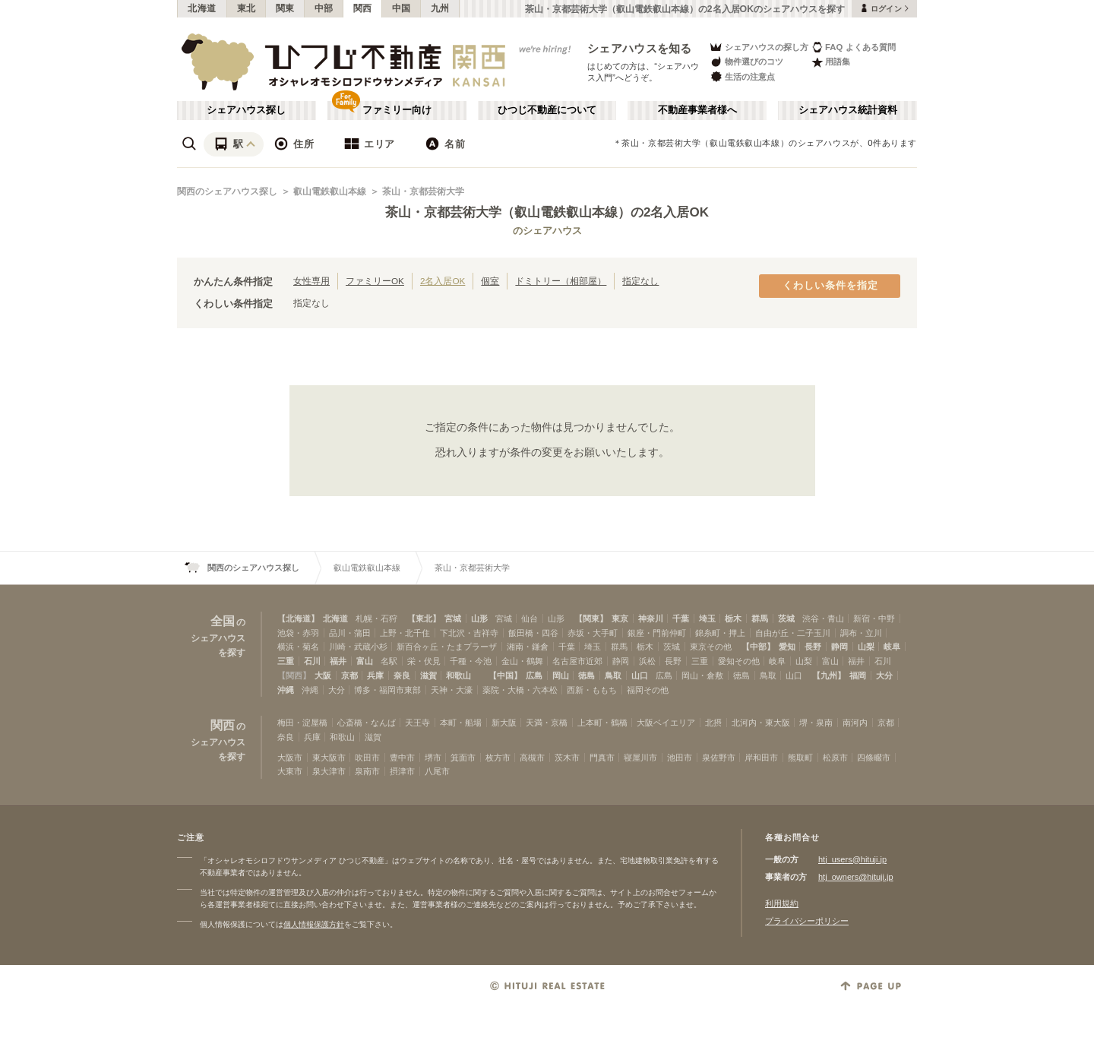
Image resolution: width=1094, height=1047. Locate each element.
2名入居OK (442, 281)
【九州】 (829, 675)
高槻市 (532, 757)
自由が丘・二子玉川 (792, 632)
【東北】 (424, 618)
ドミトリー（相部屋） (560, 281)
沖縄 (285, 689)
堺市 (433, 757)
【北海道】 (298, 618)
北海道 (202, 8)
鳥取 (613, 675)
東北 (246, 8)
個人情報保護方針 (313, 924)
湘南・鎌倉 (528, 646)
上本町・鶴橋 (602, 722)
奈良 (402, 675)
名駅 (389, 661)
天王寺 (417, 722)
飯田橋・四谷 (533, 632)
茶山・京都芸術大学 (423, 191)
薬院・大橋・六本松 (520, 689)
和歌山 (458, 675)
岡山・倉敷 (702, 675)
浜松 (647, 661)
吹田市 (367, 757)
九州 (440, 8)
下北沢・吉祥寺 (469, 632)
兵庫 (375, 675)
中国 (401, 8)
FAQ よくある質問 (853, 46)
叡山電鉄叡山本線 (329, 191)
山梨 (866, 646)
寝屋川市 (640, 757)
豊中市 (402, 757)
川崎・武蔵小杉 (358, 646)
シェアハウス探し (246, 110)
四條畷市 (873, 757)
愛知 (787, 646)
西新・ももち (592, 689)
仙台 (529, 618)
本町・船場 (461, 722)
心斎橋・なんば (366, 722)
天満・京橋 (547, 722)
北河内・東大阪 (761, 722)
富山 (364, 661)
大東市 (289, 771)
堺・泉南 (816, 722)
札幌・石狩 (376, 618)
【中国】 (505, 675)
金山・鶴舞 (522, 661)
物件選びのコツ (746, 62)
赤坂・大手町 (593, 632)
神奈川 (650, 618)
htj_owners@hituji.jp (855, 876)
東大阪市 (329, 757)
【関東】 (591, 618)
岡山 (560, 675)
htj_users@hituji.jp (852, 859)
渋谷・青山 (823, 618)
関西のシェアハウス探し (227, 191)
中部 (324, 8)
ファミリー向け (397, 110)
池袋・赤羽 (298, 632)
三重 (285, 661)
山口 (639, 675)
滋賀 (428, 675)
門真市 (602, 757)
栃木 (733, 618)
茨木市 (567, 757)
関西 (362, 8)
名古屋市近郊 (577, 661)
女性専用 (311, 281)
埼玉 (707, 618)
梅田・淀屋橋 (302, 722)
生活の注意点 (742, 76)
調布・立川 (861, 632)
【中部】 (758, 646)
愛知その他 (739, 661)
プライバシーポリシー (807, 920)
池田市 (679, 757)
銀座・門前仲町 (657, 632)
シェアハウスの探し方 (758, 46)
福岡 (857, 675)
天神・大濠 (452, 689)
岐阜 (892, 646)
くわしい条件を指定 (830, 285)
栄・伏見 (424, 661)
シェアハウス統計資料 (847, 110)
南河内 (855, 722)
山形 (479, 618)
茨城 (786, 618)
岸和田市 (761, 757)
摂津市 (402, 771)
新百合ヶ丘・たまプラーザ (447, 646)
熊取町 (800, 757)
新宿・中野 (874, 618)
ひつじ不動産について (547, 110)
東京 (620, 618)
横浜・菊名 (298, 646)
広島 (534, 675)
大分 (884, 675)
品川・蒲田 (350, 632)
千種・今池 (471, 661)
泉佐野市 (718, 757)
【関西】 (294, 675)
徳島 (586, 675)
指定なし (640, 281)
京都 (349, 675)
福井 (338, 661)
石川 (312, 661)
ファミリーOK (375, 281)
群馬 (759, 618)
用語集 (830, 62)
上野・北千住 (405, 632)
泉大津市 (329, 771)
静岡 (839, 646)
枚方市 (498, 757)
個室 (490, 281)
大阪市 (289, 757)
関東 (285, 8)
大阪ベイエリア (666, 722)
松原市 (835, 757)
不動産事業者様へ (697, 110)
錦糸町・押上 (720, 632)
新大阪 (504, 722)
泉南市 (367, 771)
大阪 (323, 675)
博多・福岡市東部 (387, 689)
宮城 (452, 618)
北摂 (713, 722)
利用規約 (781, 903)
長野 (813, 646)
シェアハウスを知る (639, 48)
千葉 (680, 618)
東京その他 (711, 646)
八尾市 (437, 771)
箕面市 (463, 757)
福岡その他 (648, 689)
